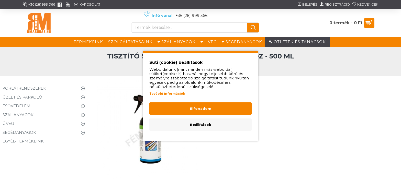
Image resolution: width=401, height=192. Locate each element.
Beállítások (200, 125)
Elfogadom (200, 108)
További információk (167, 93)
